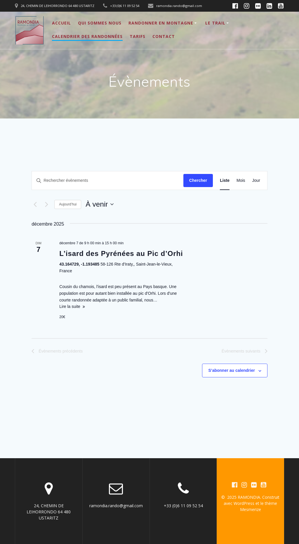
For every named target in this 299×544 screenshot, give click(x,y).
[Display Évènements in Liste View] (225, 180)
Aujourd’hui (68, 204)
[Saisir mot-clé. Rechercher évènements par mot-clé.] (107, 180)
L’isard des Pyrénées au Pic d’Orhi (121, 253)
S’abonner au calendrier (231, 370)
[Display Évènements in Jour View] (256, 180)
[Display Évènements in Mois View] (241, 180)
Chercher (198, 180)
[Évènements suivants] (46, 204)
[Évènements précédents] (35, 204)
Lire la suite (69, 306)
